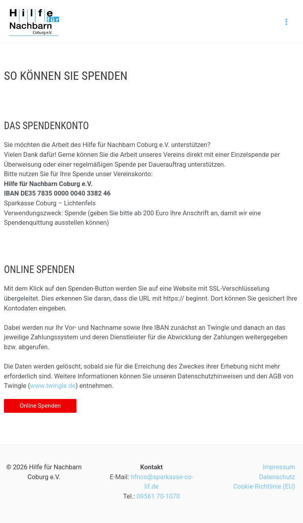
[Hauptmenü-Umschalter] (286, 22)
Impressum (278, 467)
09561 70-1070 (158, 496)
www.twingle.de (52, 385)
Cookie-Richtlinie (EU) (264, 486)
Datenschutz (277, 477)
